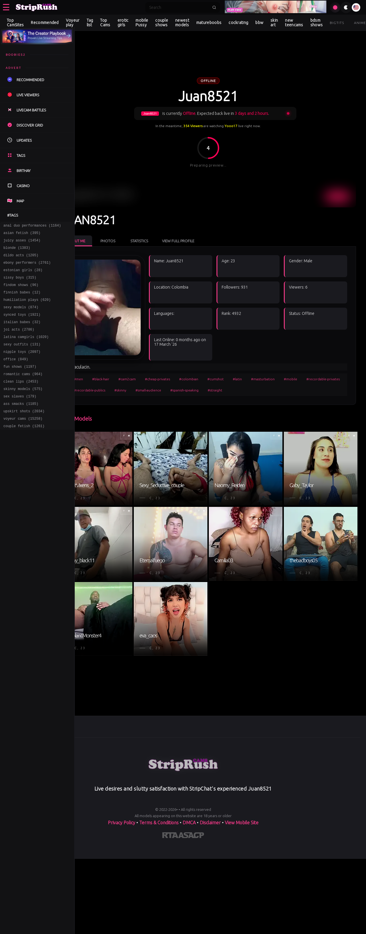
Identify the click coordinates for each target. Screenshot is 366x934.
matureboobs (208, 22)
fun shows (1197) (19, 383)
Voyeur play (73, 22)
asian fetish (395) (22, 234)
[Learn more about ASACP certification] (191, 808)
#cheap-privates (178, 367)
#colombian (209, 367)
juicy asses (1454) (22, 242)
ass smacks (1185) (20, 425)
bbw (259, 22)
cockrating (238, 22)
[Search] (179, 7)
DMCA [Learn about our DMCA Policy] (189, 794)
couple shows (161, 22)
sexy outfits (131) (22, 358)
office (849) (15, 375)
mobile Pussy (142, 22)
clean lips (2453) (20, 400)
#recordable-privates (111, 378)
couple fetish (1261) (24, 449)
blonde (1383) (16, 251)
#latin (258, 367)
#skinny (184, 378)
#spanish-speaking (248, 378)
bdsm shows (316, 22)
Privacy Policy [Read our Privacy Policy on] (121, 794)
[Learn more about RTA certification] (170, 808)
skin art (274, 22)
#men (99, 367)
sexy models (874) (20, 317)
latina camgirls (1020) (25, 350)
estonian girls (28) (23, 275)
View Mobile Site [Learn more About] (241, 794)
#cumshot (237, 367)
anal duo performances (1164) (32, 226)
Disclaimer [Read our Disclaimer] (210, 794)
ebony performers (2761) (27, 267)
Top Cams (105, 22)
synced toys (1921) (22, 325)
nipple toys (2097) (22, 367)
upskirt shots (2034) (24, 433)
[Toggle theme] (346, 7)
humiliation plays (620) (27, 309)
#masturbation (284, 367)
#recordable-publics (153, 378)
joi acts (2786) (18, 342)
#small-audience (212, 378)
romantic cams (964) (23, 391)
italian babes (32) (22, 333)
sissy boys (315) (19, 284)
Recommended (44, 22)
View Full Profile (199, 229)
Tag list (90, 22)
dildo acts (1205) (20, 259)
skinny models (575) (23, 408)
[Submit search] (214, 7)
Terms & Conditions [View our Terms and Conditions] (159, 794)
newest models (182, 22)
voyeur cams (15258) (23, 441)
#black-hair (121, 367)
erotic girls (123, 22)
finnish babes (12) (22, 300)
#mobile (311, 367)
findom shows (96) (20, 292)
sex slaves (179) (19, 416)
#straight (278, 378)
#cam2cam (148, 367)
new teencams (294, 22)
